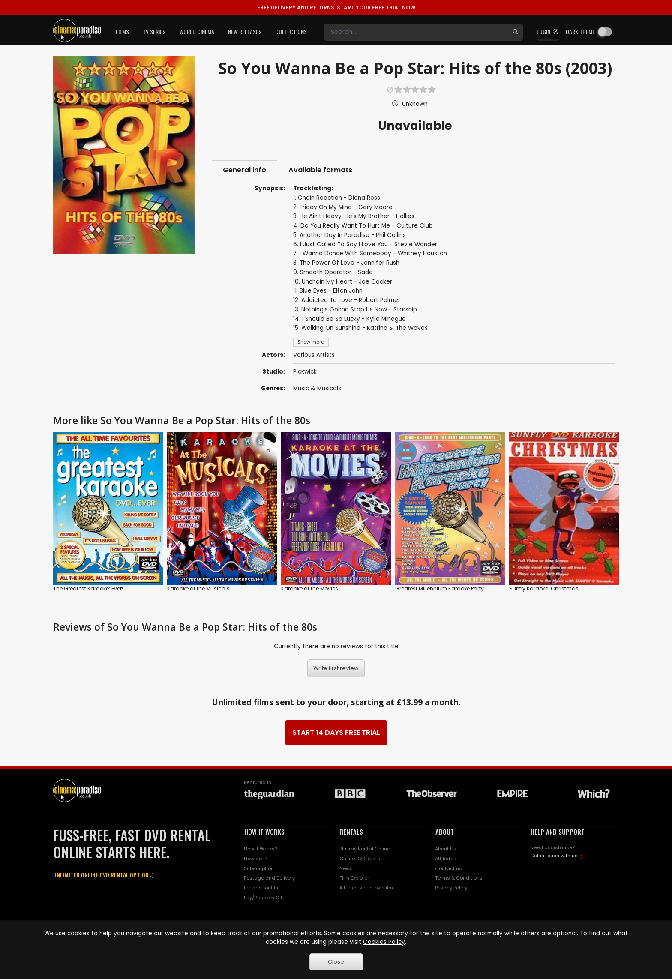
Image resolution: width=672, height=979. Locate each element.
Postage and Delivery (269, 877)
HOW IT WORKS (264, 831)
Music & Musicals (317, 388)
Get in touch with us (554, 855)
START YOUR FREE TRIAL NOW (336, 7)
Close (336, 961)
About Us (445, 848)
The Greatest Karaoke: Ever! (88, 588)
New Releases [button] (244, 31)
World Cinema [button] (196, 31)
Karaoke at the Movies (309, 588)
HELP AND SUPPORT (558, 831)
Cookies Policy (384, 942)
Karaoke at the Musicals (198, 588)
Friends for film (262, 887)
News (346, 868)
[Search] (415, 32)
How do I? (255, 858)
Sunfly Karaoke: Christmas (544, 588)
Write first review (336, 668)
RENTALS (351, 831)
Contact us (448, 868)
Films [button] (122, 31)
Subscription (259, 868)
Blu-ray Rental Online (364, 848)
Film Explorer (354, 877)
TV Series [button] (154, 31)
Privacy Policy (451, 887)
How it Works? (260, 848)
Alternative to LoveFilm (366, 887)
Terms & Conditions (459, 877)
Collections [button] (291, 31)
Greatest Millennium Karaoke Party (439, 588)
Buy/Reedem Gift (264, 897)
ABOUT (444, 831)
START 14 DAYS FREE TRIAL (336, 732)
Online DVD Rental (360, 858)
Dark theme (580, 31)
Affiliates (445, 858)
